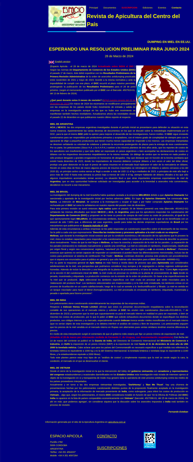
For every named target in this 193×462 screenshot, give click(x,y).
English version (62, 61)
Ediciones (147, 7)
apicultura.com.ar (117, 422)
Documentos (109, 7)
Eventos (162, 7)
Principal (93, 7)
